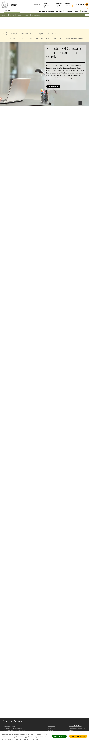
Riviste (27, 13)
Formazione (68, 9)
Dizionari (19, 13)
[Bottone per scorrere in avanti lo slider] (86, 89)
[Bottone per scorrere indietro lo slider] (2, 89)
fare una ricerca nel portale (31, 24)
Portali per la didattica (46, 9)
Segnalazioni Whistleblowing (77, 714)
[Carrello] (87, 13)
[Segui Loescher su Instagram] (8, 728)
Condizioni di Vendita (74, 718)
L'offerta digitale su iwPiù (46, 4)
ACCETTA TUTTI (59, 736)
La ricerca (59, 9)
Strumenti (37, 2)
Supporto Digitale (59, 3)
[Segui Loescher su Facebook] (5, 728)
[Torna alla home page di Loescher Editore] (9, 4)
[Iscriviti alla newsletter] (17, 728)
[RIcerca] (18, 10)
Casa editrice (51, 712)
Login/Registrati (79, 2)
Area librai (50, 716)
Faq (49, 718)
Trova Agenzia (51, 714)
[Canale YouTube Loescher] (14, 728)
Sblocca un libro (67, 3)
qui (26, 737)
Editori (12, 13)
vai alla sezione (53, 72)
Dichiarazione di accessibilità (77, 722)
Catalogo (4, 13)
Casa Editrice (36, 13)
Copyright (71, 716)
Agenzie (84, 9)
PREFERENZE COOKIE (78, 736)
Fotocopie (72, 720)
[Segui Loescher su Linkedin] (11, 728)
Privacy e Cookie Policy (75, 712)
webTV (77, 9)
